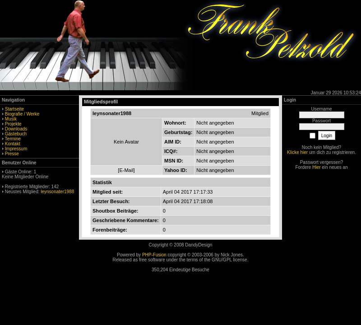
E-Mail (126, 170)
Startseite (14, 109)
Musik (11, 118)
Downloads (16, 128)
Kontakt (12, 143)
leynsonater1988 (57, 191)
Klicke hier (297, 152)
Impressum (16, 148)
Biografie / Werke (22, 113)
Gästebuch (16, 133)
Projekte (13, 123)
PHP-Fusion (154, 254)
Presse (12, 153)
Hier (316, 167)
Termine (13, 138)
